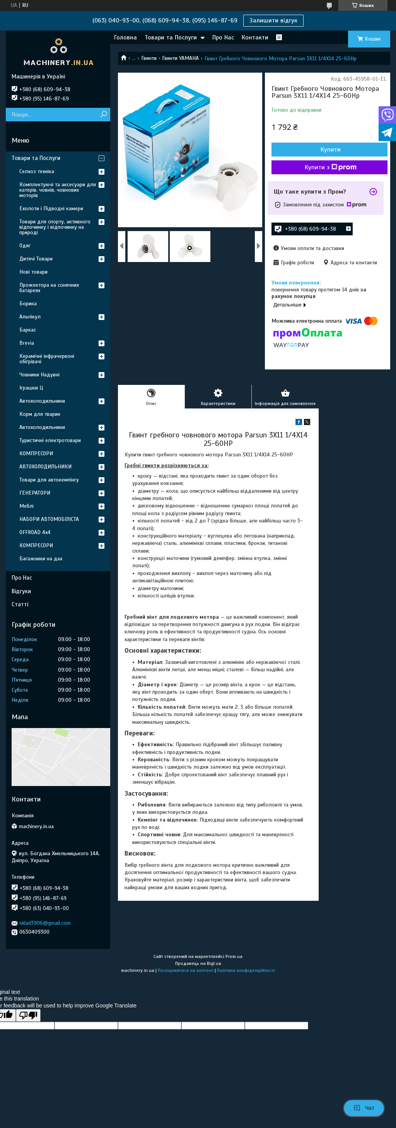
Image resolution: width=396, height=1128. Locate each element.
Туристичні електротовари (50, 440)
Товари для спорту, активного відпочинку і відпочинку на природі (54, 227)
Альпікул (30, 316)
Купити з (331, 167)
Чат (363, 1107)
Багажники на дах (40, 558)
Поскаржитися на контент (185, 970)
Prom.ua (233, 956)
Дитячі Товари (36, 258)
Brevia (26, 343)
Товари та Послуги (171, 37)
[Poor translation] (28, 1015)
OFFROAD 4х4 (35, 532)
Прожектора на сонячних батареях (49, 288)
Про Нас (223, 37)
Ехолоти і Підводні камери (51, 208)
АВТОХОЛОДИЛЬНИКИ (45, 466)
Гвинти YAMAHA (180, 58)
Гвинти (149, 58)
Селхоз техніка (36, 171)
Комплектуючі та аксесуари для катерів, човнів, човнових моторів (57, 190)
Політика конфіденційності (246, 970)
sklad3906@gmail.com (45, 923)
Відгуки (21, 591)
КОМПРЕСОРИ (36, 453)
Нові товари (33, 272)
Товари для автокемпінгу (49, 479)
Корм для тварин (39, 414)
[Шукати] (103, 114)
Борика (28, 303)
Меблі (26, 506)
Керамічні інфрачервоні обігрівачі (46, 359)
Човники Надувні (39, 374)
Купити (331, 149)
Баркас (27, 330)
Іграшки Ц (31, 388)
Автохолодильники (42, 401)
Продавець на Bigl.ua (198, 963)
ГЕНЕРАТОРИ (34, 493)
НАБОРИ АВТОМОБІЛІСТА (49, 519)
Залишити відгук (273, 20)
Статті (20, 604)
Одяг (25, 245)
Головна (125, 37)
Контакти (255, 37)
